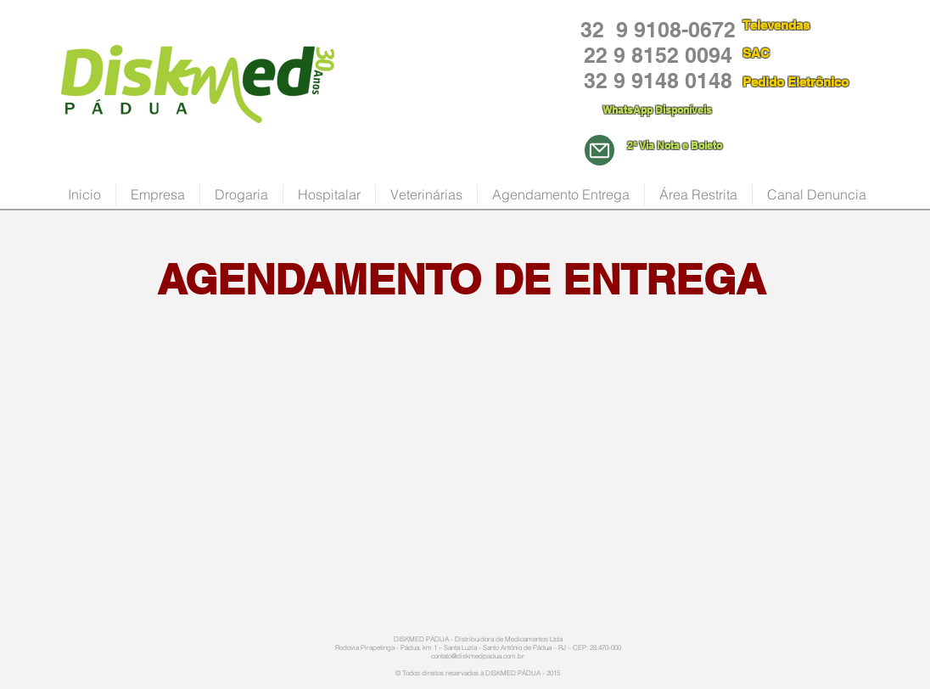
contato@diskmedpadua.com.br (477, 656)
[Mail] (599, 150)
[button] (241, 194)
